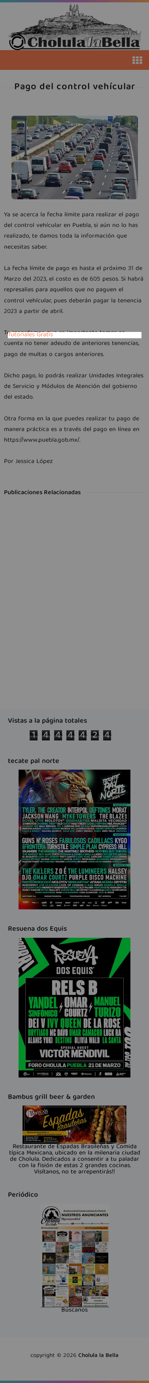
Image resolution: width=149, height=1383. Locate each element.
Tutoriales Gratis (30, 335)
